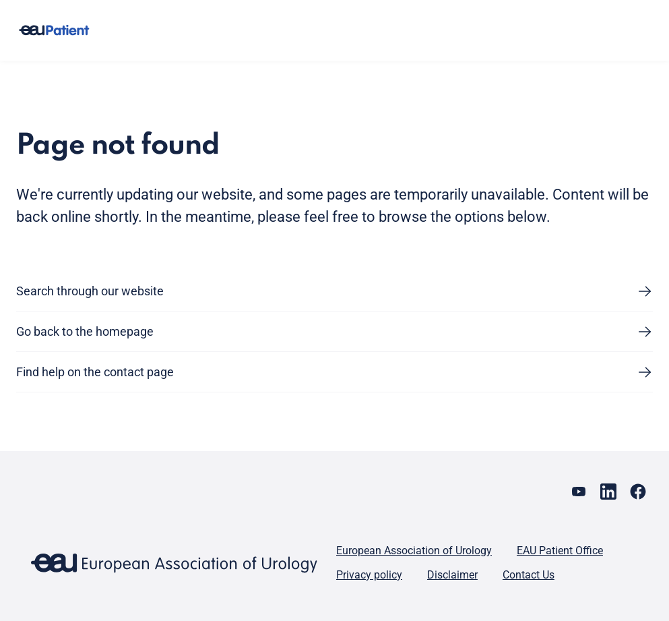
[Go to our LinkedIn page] (608, 491)
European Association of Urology (414, 550)
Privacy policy (369, 574)
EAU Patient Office (560, 550)
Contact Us (528, 574)
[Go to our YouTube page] (579, 491)
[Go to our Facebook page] (638, 491)
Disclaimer (452, 574)
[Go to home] (54, 30)
